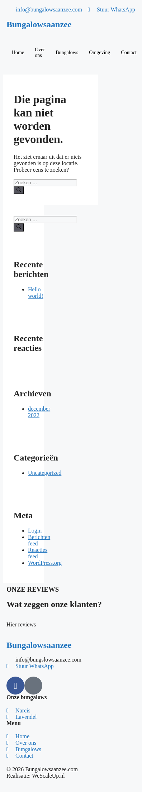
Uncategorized (44, 473)
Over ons (40, 52)
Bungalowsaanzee (38, 24)
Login (35, 531)
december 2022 (39, 412)
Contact (129, 52)
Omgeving (99, 52)
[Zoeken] (19, 190)
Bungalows (67, 52)
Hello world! (35, 292)
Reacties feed (37, 553)
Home (18, 52)
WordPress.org (45, 563)
